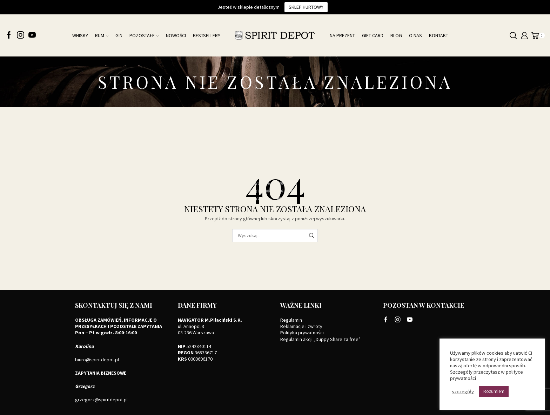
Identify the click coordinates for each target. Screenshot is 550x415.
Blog (396, 35)
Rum (101, 35)
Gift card (372, 35)
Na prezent (342, 35)
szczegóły (463, 391)
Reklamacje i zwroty (301, 326)
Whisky (80, 35)
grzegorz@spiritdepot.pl (101, 399)
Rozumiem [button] (493, 391)
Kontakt (438, 35)
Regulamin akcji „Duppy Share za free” (320, 339)
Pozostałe (144, 35)
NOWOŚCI (176, 35)
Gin (118, 35)
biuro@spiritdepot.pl (97, 359)
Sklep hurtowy (306, 7)
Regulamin (291, 320)
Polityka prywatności (302, 332)
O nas (415, 35)
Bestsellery (206, 35)
